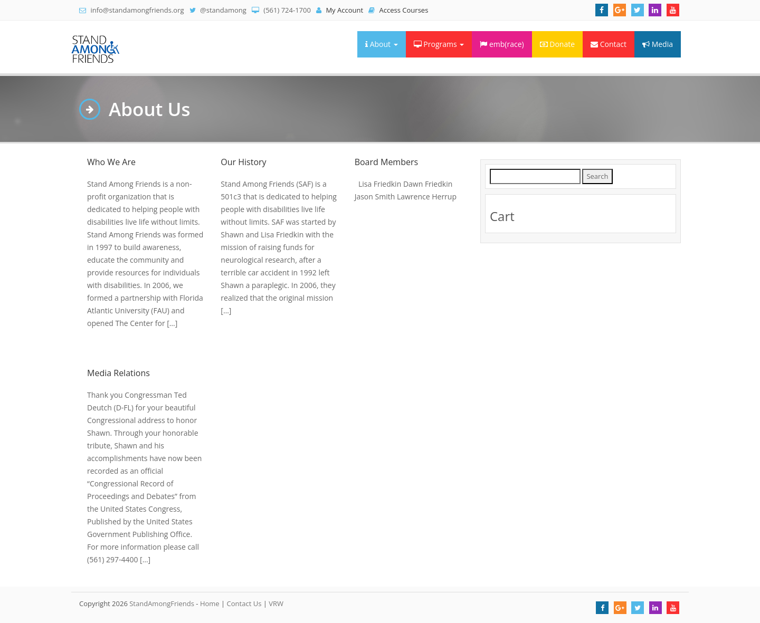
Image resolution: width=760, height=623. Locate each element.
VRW (276, 603)
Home (210, 603)
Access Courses (398, 10)
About (381, 44)
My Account (339, 10)
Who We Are (111, 162)
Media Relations (118, 373)
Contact (608, 44)
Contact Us (244, 603)
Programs (439, 44)
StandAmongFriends (161, 603)
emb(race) (502, 44)
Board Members (386, 162)
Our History (243, 162)
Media (657, 44)
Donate (557, 44)
